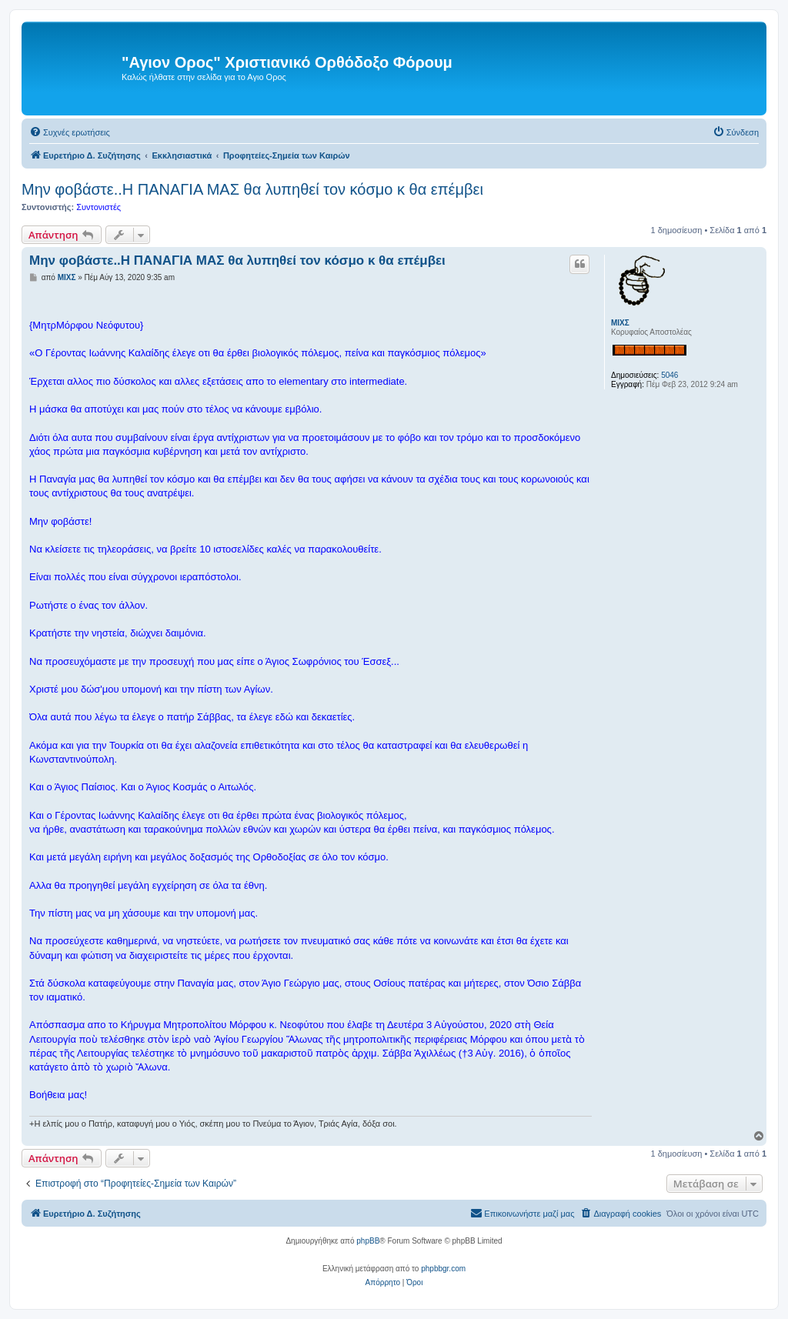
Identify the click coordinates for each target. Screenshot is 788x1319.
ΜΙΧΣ (620, 323)
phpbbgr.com (443, 1268)
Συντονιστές (98, 207)
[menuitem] (69, 132)
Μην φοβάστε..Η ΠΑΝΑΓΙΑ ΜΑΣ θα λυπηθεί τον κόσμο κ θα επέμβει (252, 189)
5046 (669, 375)
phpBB (367, 1241)
